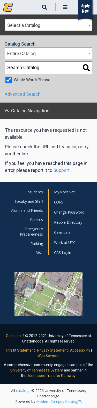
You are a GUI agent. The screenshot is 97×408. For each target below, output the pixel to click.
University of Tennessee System (36, 370)
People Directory (68, 222)
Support (61, 170)
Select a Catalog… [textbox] (25, 25)
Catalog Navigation (30, 110)
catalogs (23, 390)
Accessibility (80, 350)
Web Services (48, 356)
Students (35, 192)
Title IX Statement (20, 350)
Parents (36, 219)
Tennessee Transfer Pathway (51, 376)
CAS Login (62, 252)
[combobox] (48, 25)
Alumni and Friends (27, 210)
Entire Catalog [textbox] (21, 53)
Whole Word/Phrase (32, 79)
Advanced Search (23, 94)
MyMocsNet (64, 192)
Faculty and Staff (29, 201)
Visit (39, 252)
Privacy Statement (52, 350)
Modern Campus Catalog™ (58, 401)
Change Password (69, 212)
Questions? (15, 336)
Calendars (62, 232)
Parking (37, 243)
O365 (58, 202)
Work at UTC (65, 242)
